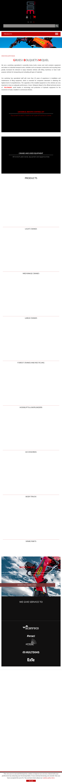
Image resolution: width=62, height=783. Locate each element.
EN (34, 22)
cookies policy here (49, 778)
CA (28, 22)
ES (31, 22)
